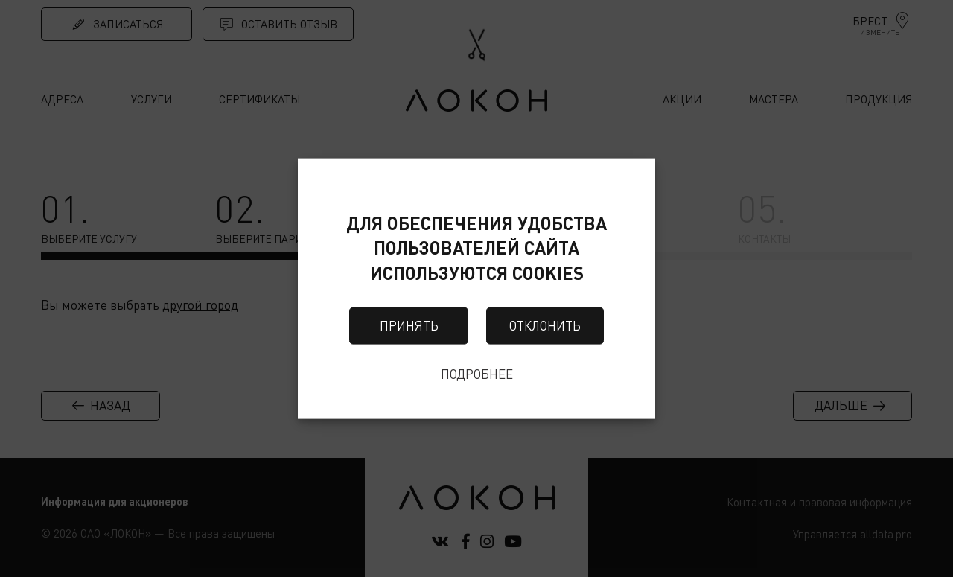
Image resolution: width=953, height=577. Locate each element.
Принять (409, 326)
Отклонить (545, 326)
